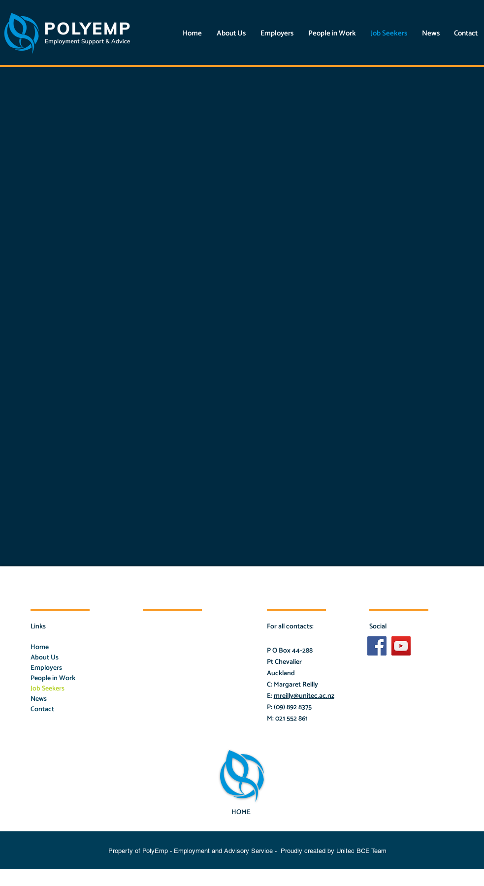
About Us (45, 658)
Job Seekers (48, 689)
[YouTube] (401, 646)
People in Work (53, 678)
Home (40, 647)
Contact (42, 709)
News (39, 699)
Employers (46, 668)
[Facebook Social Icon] (377, 646)
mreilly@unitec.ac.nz (304, 696)
